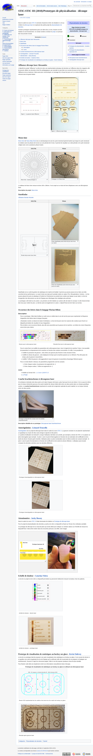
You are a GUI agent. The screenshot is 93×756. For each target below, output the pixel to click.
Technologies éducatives (7, 48)
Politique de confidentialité (24, 753)
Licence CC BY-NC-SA (42, 750)
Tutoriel (45, 741)
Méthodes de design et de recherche (7, 36)
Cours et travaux (9, 30)
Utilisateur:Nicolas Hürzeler (26, 197)
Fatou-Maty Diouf (31, 141)
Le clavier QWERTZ (42, 372)
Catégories (22, 741)
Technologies (8, 46)
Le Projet (24, 375)
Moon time (21, 141)
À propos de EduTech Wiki (38, 753)
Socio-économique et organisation (7, 44)
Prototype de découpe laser (62, 521)
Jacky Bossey (36, 518)
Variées (6, 50)
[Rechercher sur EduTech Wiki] (82, 5)
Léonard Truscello (39, 428)
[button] (3, 30)
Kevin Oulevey (75, 654)
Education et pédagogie (6, 32)
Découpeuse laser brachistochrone (78, 57)
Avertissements (49, 753)
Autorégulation (22, 430)
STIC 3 (59, 430)
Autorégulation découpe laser (76, 59)
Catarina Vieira (41, 576)
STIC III (34, 23)
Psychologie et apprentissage (7, 39)
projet (54, 31)
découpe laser (29, 25)
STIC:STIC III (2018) (25, 17)
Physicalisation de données (78, 23)
